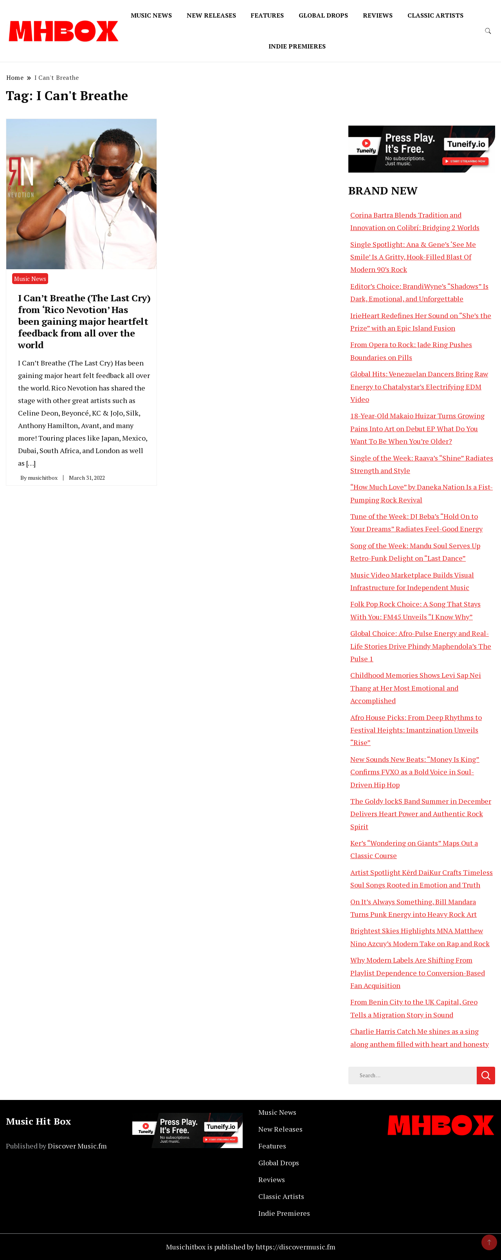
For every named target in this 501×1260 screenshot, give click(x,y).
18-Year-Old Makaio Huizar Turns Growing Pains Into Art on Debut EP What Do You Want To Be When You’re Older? (417, 428)
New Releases (211, 15)
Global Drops (323, 15)
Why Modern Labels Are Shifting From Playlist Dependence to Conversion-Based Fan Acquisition (417, 972)
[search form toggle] (488, 31)
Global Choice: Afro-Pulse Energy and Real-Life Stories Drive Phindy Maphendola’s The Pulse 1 (420, 645)
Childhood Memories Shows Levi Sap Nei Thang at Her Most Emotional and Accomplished (415, 687)
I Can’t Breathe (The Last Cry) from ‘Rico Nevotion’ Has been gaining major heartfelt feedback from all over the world (84, 321)
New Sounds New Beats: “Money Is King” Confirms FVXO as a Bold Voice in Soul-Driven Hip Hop (414, 771)
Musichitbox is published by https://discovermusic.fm (250, 1246)
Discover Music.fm (77, 1145)
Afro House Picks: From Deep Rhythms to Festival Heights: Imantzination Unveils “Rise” (416, 730)
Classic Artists (435, 15)
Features (267, 15)
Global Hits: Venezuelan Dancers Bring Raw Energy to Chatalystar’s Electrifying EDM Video (419, 386)
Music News (151, 15)
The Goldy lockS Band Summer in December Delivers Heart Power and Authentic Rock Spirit (420, 813)
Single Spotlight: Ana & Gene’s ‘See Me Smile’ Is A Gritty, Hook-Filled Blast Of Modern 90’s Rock (413, 256)
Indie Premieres (297, 46)
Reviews (378, 15)
